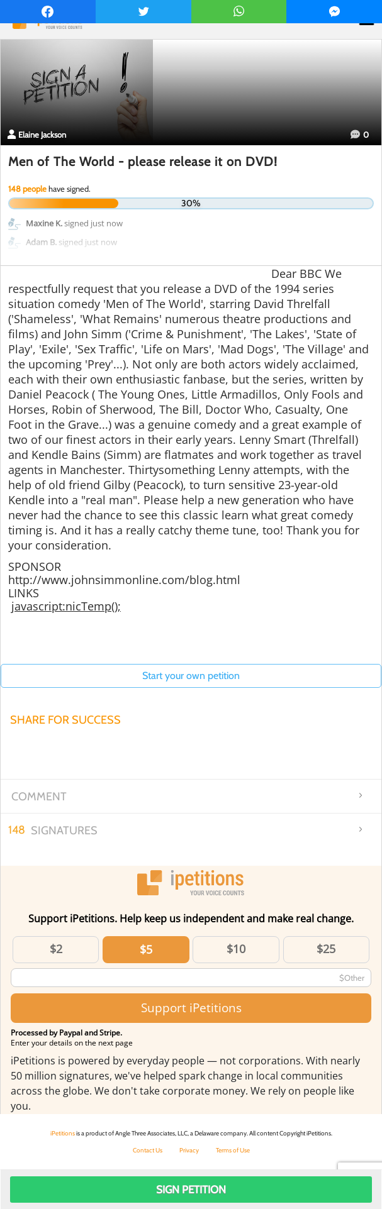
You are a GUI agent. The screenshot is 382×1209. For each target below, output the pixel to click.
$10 (236, 948)
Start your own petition (191, 676)
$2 (56, 948)
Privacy (189, 1150)
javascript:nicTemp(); (66, 606)
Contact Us (147, 1150)
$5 (146, 949)
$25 (326, 948)
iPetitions (62, 1133)
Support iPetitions (191, 1007)
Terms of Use (233, 1150)
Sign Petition (191, 1189)
